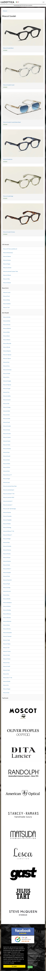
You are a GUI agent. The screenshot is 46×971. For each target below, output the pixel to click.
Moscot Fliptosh (7, 384)
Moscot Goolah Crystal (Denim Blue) (12, 122)
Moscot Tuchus (7, 651)
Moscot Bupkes (7, 351)
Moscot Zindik (6, 681)
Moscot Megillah (7, 520)
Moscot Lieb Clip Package (9, 508)
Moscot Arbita (6, 317)
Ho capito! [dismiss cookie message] (14, 966)
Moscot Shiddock (7, 602)
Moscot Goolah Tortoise (9, 232)
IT (17, 2)
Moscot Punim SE (7, 580)
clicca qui (14, 961)
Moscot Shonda (7, 617)
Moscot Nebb (6, 565)
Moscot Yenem (6, 658)
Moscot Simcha (7, 628)
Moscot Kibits (6, 463)
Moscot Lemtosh (7, 267)
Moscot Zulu (6, 692)
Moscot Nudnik (7, 572)
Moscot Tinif (6, 647)
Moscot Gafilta (6, 396)
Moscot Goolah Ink (7, 159)
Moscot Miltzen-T (7, 535)
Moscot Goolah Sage (8, 196)
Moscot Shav (6, 595)
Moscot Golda (6, 418)
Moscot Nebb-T (7, 568)
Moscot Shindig (7, 610)
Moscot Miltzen (7, 275)
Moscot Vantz (6, 655)
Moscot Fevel (6, 296)
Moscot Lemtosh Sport (8, 490)
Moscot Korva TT (7, 474)
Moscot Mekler (7, 523)
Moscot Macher (7, 512)
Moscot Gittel (6, 411)
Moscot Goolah (7, 426)
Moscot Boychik (7, 343)
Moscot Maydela (7, 516)
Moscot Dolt (6, 362)
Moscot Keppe (6, 264)
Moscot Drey (6, 366)
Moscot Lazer (6, 482)
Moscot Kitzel (6, 467)
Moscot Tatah (6, 640)
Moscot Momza (7, 550)
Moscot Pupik (6, 583)
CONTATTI (38, 956)
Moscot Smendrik (7, 632)
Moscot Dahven (7, 256)
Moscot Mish (6, 542)
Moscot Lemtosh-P (7, 501)
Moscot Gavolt (6, 399)
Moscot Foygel (6, 388)
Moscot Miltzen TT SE (8, 531)
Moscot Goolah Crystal (8, 85)
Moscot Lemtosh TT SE (8, 493)
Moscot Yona (6, 662)
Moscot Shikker (7, 606)
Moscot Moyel (6, 557)
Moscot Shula (6, 625)
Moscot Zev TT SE (7, 677)
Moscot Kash (6, 452)
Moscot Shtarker (7, 621)
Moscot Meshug (7, 527)
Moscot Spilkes (7, 303)
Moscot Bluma (6, 339)
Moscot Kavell (6, 456)
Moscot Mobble (7, 546)
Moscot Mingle (7, 538)
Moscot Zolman (7, 282)
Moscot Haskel (7, 437)
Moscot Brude (6, 347)
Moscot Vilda (6, 279)
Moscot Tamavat (7, 636)
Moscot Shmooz (7, 613)
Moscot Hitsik (6, 444)
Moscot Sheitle (6, 598)
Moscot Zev (6, 673)
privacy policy (7, 954)
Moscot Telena (6, 643)
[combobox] (17, 2)
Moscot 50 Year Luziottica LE (10, 248)
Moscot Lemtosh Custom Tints (10, 271)
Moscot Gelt (6, 403)
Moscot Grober (7, 433)
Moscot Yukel (6, 670)
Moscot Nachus (7, 561)
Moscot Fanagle (7, 381)
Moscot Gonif (6, 422)
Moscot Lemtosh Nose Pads (10, 486)
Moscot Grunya (7, 260)
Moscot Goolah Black (8, 48)
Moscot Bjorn (6, 336)
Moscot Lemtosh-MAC (8, 497)
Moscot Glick (6, 414)
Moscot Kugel (6, 478)
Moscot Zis (6, 685)
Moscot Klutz (6, 471)
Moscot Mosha (6, 553)
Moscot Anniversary (8, 252)
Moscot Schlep (6, 587)
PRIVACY (32, 956)
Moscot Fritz (6, 392)
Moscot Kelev (6, 459)
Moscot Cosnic (6, 292)
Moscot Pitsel (6, 576)
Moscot (5, 11)
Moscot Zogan (6, 689)
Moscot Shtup (6, 300)
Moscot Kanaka (7, 448)
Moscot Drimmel (7, 369)
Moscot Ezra (6, 377)
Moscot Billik (6, 332)
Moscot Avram (6, 324)
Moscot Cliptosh (7, 354)
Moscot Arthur (6, 321)
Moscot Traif (6, 307)
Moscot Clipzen (7, 358)
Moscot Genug (6, 407)
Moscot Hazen (6, 441)
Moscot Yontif (6, 666)
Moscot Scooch (7, 591)
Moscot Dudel (6, 373)
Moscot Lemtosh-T (7, 505)
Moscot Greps (6, 429)
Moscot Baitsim (7, 328)
